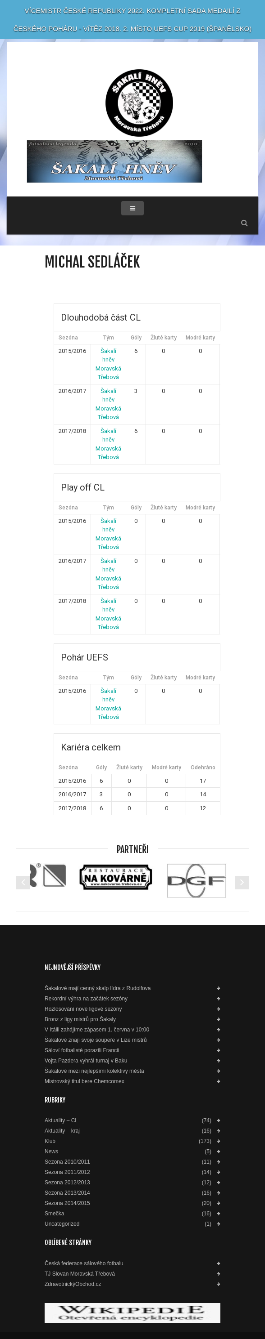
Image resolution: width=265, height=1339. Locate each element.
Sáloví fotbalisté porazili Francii (82, 1050)
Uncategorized (62, 1224)
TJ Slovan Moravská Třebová (80, 1274)
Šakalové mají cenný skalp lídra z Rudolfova (98, 988)
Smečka (54, 1214)
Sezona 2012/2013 (67, 1183)
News (51, 1152)
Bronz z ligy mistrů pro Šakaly (80, 1019)
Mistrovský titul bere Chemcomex (84, 1082)
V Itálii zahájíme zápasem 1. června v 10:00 (97, 1030)
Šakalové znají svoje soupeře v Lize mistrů (96, 1040)
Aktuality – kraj (62, 1131)
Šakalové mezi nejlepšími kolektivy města (94, 1071)
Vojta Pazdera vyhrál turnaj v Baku (86, 1061)
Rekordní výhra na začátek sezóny (86, 999)
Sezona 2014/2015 (67, 1203)
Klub (50, 1141)
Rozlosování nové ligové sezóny (83, 1009)
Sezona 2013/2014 (67, 1193)
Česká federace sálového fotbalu (84, 1264)
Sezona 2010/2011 (67, 1162)
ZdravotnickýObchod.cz (73, 1284)
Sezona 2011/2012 (67, 1172)
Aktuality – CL (61, 1121)
